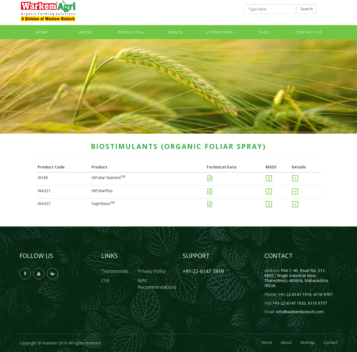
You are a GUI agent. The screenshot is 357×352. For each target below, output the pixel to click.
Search (306, 8)
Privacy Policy (152, 271)
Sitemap (307, 342)
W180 (43, 177)
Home (42, 32)
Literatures (220, 32)
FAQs (264, 32)
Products (130, 32)
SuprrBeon (103, 203)
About (86, 32)
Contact (330, 342)
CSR (105, 281)
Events (175, 32)
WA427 (44, 203)
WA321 (44, 190)
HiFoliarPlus (102, 190)
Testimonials (114, 271)
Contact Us (308, 32)
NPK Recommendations (156, 284)
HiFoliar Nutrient (108, 177)
